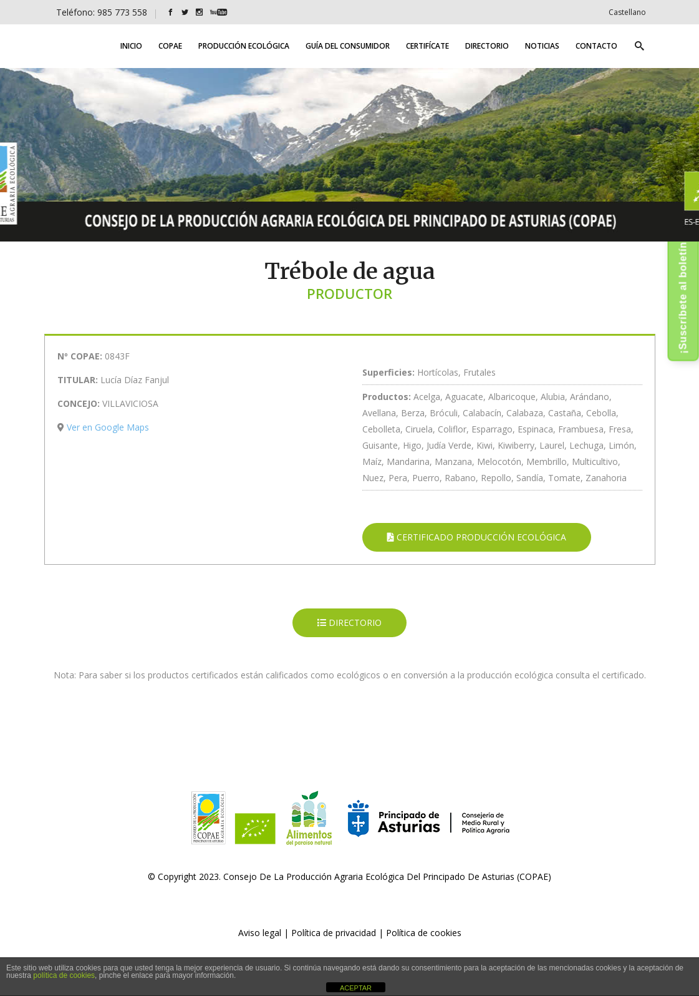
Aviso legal (259, 933)
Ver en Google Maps (108, 427)
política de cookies (64, 975)
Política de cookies (423, 933)
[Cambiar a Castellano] (627, 12)
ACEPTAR (356, 988)
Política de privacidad (333, 933)
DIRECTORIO (349, 622)
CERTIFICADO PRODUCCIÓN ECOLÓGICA (476, 537)
